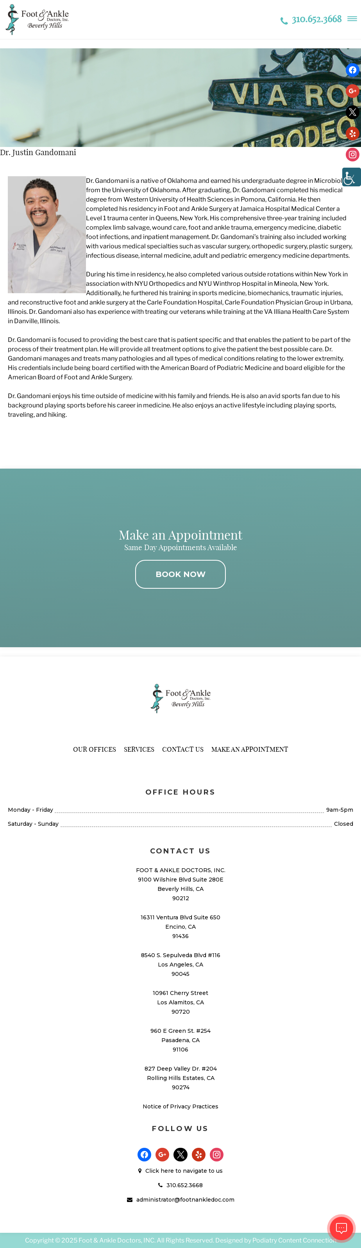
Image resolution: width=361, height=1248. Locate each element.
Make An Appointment (249, 749)
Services (139, 749)
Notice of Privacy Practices (180, 1106)
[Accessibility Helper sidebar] (351, 177)
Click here (159, 1170)
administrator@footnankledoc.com (185, 1199)
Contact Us (183, 749)
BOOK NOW (180, 574)
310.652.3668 (311, 19)
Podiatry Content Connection (294, 1240)
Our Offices (94, 749)
